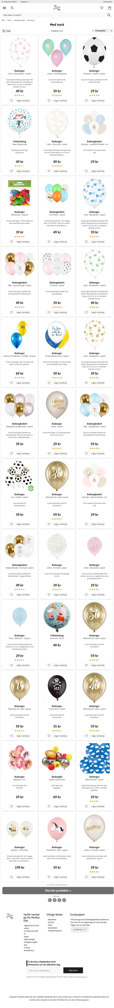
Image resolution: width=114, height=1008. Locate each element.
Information (107, 2)
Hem (3, 20)
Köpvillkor (52, 919)
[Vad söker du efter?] (57, 15)
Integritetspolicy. (80, 977)
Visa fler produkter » (58, 890)
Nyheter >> (25, 2)
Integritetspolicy (55, 930)
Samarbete (52, 928)
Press (50, 925)
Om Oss (51, 922)
